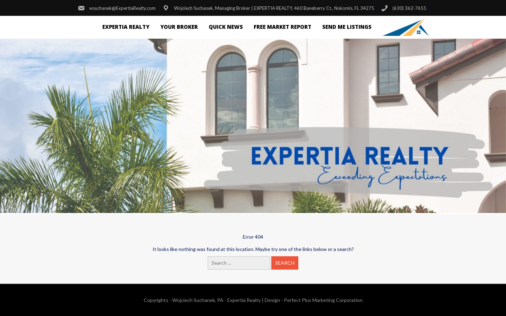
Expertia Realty (125, 26)
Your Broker (179, 26)
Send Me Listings (346, 26)
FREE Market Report (282, 26)
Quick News (226, 26)
